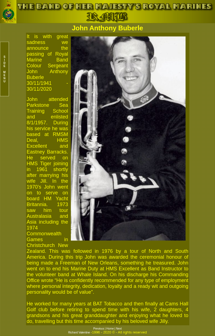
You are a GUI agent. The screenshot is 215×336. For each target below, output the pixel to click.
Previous (99, 328)
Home (110, 328)
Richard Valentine (79, 332)
